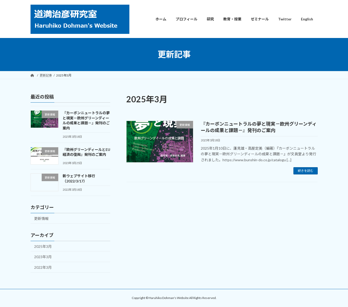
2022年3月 (43, 267)
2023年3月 (43, 257)
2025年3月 (43, 246)
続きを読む (305, 171)
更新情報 (41, 218)
